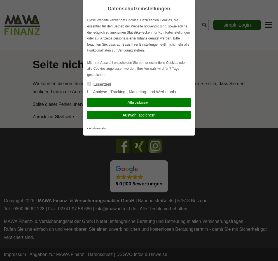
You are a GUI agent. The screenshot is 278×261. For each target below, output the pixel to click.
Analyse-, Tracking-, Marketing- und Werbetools (131, 92)
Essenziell (99, 84)
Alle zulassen (139, 102)
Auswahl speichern (139, 115)
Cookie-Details (96, 128)
